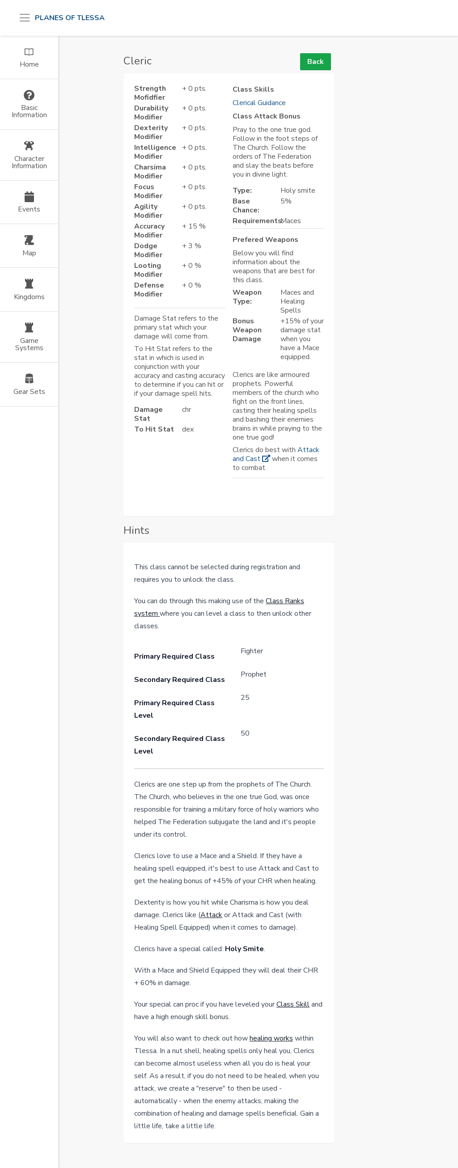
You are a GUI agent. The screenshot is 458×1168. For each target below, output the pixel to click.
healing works (271, 1038)
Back (315, 62)
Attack (211, 915)
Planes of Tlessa (70, 18)
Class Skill (293, 1004)
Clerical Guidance (259, 103)
